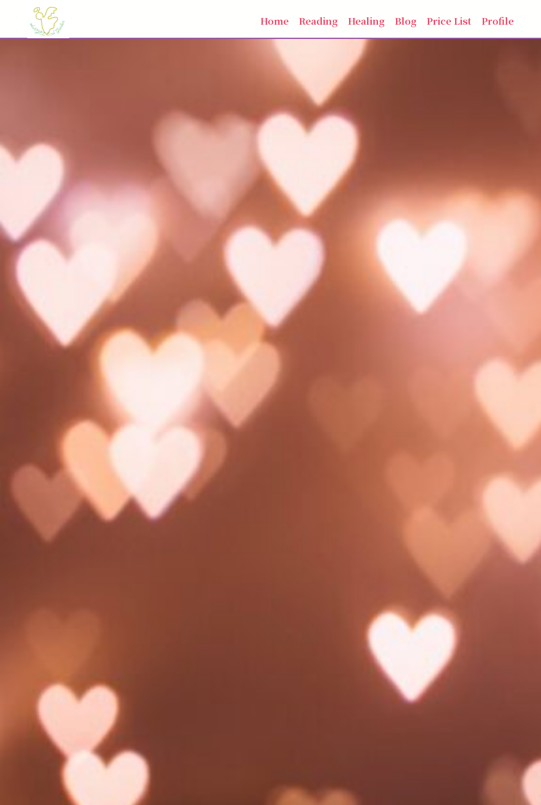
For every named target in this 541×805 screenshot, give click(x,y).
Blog (406, 20)
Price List (449, 20)
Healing (366, 20)
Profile (497, 20)
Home (274, 20)
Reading (318, 20)
